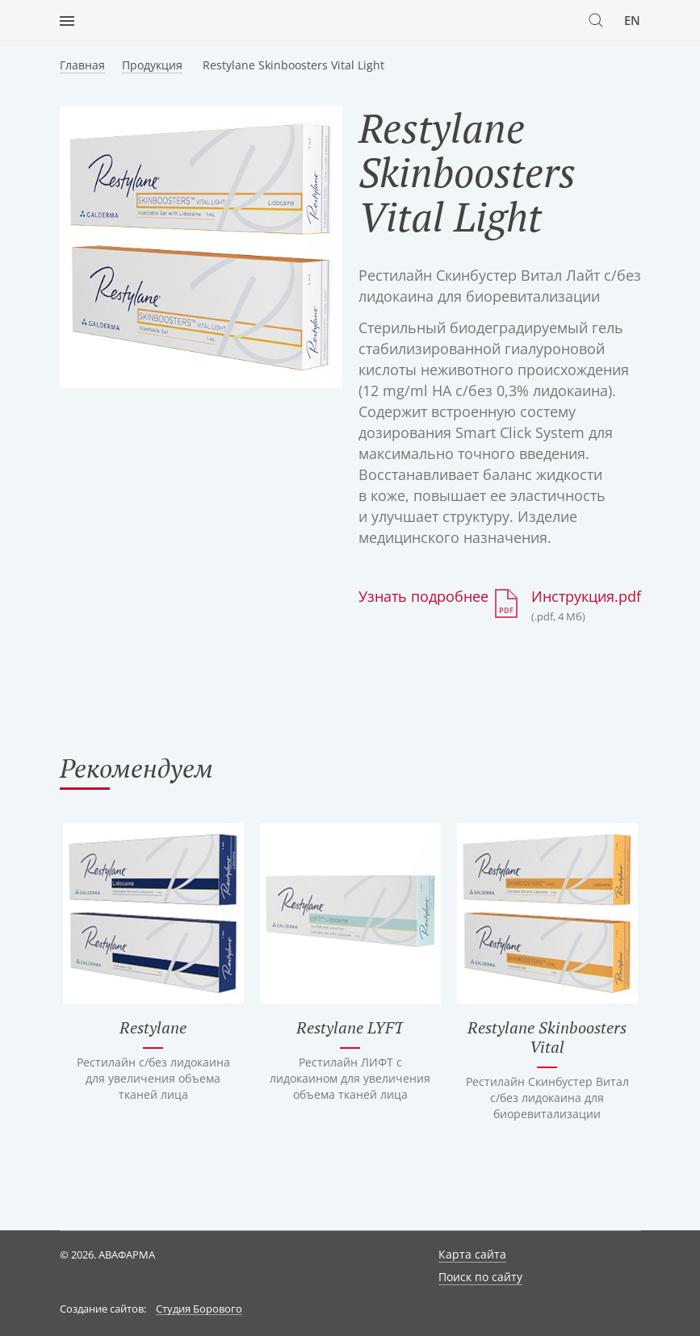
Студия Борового (199, 1309)
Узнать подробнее (423, 596)
